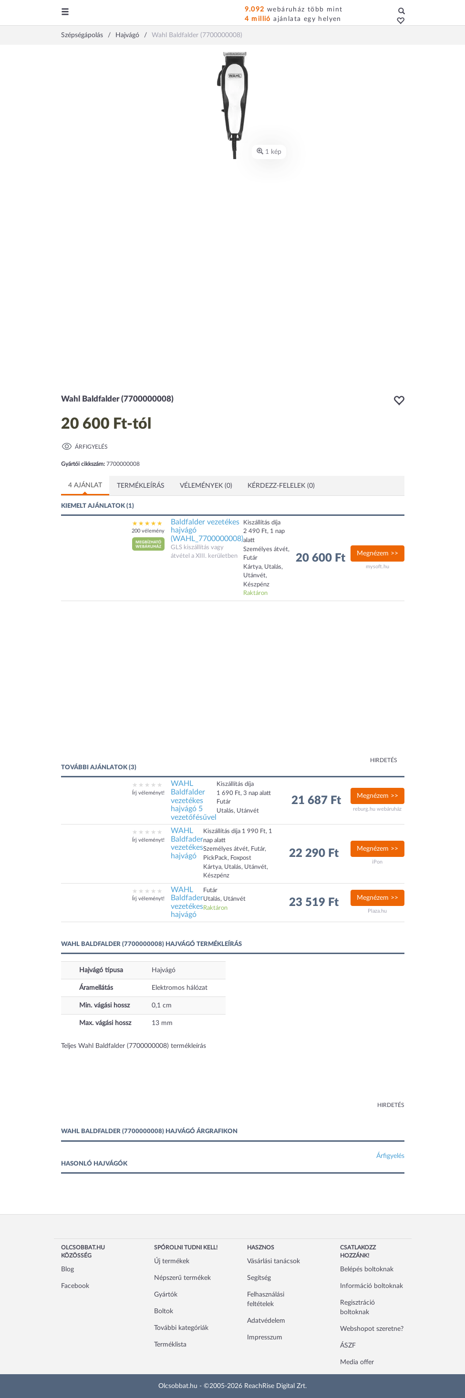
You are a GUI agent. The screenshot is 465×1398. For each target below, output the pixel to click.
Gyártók (165, 1294)
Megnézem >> (377, 553)
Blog (67, 1269)
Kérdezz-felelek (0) (281, 486)
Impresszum (264, 1337)
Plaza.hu (377, 911)
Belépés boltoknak (366, 1269)
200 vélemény (148, 530)
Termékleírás (141, 486)
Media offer (357, 1362)
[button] (398, 21)
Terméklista (170, 1344)
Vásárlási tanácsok (273, 1261)
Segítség (259, 1278)
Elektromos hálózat (179, 988)
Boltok (163, 1311)
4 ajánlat (85, 485)
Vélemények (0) (206, 486)
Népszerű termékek (182, 1278)
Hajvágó (164, 970)
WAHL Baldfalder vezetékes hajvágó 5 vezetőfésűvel (194, 800)
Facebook (75, 1286)
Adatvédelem (266, 1321)
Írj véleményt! (148, 792)
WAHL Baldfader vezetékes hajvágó (187, 843)
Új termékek (171, 1261)
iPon (377, 862)
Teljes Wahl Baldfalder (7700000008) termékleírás (133, 1046)
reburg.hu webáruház (377, 809)
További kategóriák (181, 1328)
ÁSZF (348, 1345)
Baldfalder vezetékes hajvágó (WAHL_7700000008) (207, 530)
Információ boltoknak (371, 1286)
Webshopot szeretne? (371, 1329)
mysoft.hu (377, 566)
